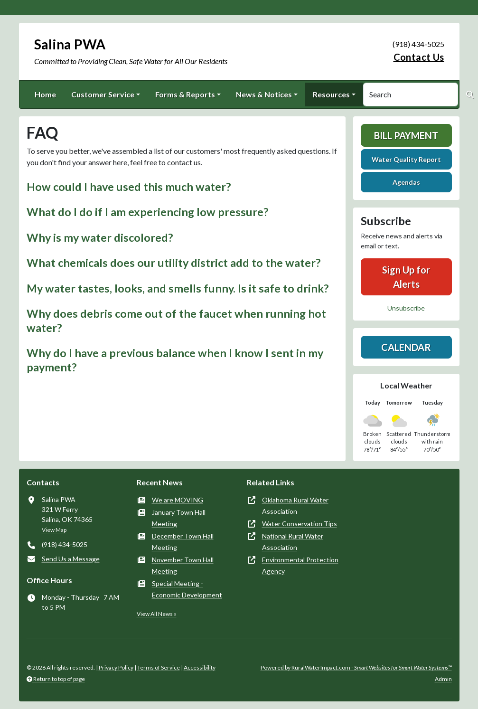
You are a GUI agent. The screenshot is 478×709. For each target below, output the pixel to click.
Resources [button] (331, 94)
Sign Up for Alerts (406, 277)
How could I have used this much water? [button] (129, 186)
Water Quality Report (406, 159)
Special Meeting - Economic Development (187, 589)
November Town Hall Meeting (183, 565)
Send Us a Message (71, 559)
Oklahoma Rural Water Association (295, 505)
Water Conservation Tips (299, 524)
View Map (54, 529)
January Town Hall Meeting (179, 518)
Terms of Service (158, 667)
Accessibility (200, 667)
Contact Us (419, 57)
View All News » (157, 613)
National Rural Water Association (292, 541)
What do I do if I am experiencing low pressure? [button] (147, 211)
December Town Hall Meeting (183, 541)
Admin (443, 678)
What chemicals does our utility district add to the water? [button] (173, 262)
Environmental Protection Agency (300, 565)
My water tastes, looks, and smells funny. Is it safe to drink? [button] (177, 288)
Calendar (406, 347)
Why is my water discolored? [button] (100, 237)
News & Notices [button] (264, 94)
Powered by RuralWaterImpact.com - (356, 667)
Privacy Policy (116, 667)
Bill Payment (406, 135)
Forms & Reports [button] (185, 94)
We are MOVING (177, 500)
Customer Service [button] (102, 94)
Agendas (406, 182)
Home (45, 94)
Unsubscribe (406, 308)
